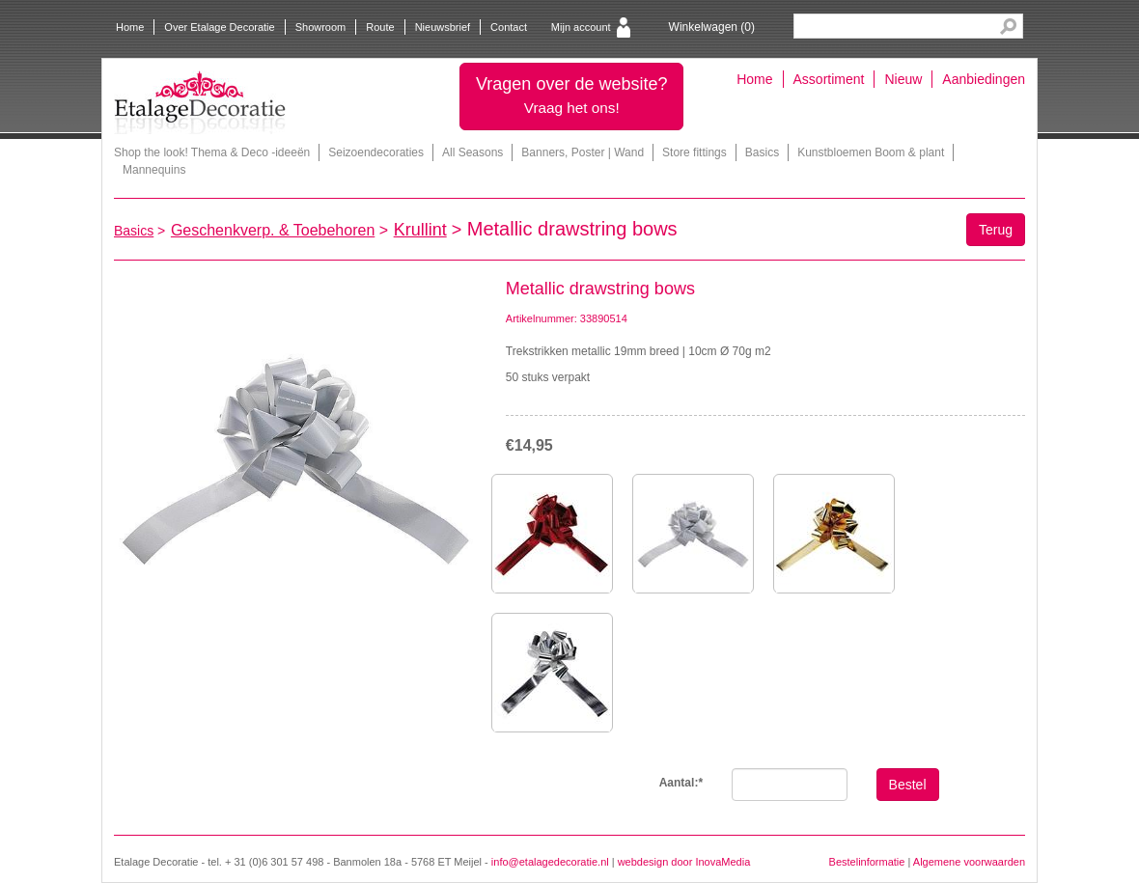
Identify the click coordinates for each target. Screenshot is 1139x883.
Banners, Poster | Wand (582, 152)
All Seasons (472, 152)
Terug (996, 229)
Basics (762, 152)
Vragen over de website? (571, 95)
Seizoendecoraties (376, 152)
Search (1008, 26)
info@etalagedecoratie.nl (550, 862)
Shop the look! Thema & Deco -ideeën (212, 152)
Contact (508, 27)
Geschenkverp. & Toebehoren (273, 230)
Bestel (908, 784)
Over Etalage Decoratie (219, 27)
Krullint (420, 229)
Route (380, 27)
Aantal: (681, 782)
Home (130, 27)
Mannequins (154, 170)
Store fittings (694, 152)
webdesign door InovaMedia (684, 862)
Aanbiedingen (983, 79)
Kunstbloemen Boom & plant (870, 152)
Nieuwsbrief (442, 27)
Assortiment (829, 79)
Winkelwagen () (712, 27)
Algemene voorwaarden (969, 862)
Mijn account (581, 27)
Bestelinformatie (867, 862)
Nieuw (903, 79)
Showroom (321, 27)
